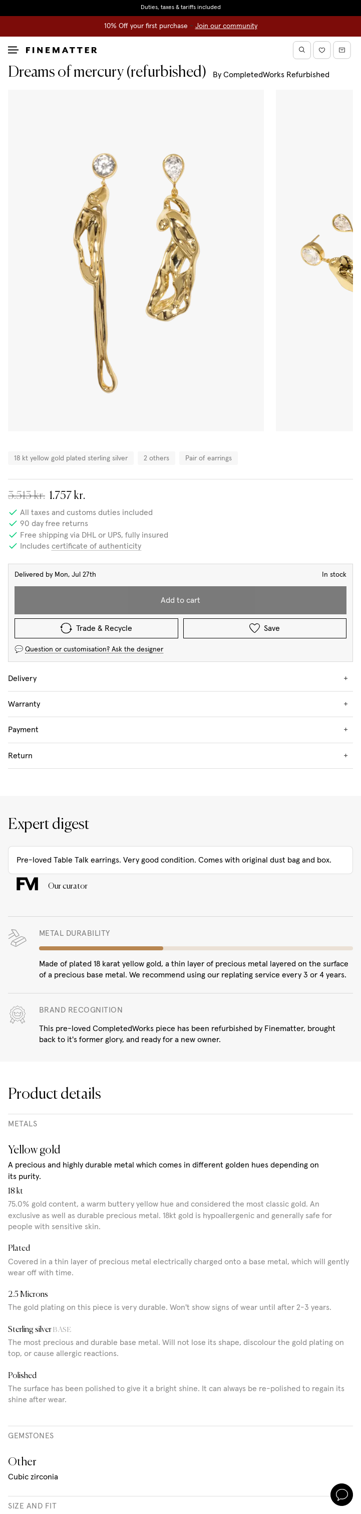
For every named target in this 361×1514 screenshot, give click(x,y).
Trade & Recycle (96, 628)
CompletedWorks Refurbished (276, 75)
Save (264, 628)
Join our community (226, 26)
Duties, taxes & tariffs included (181, 8)
